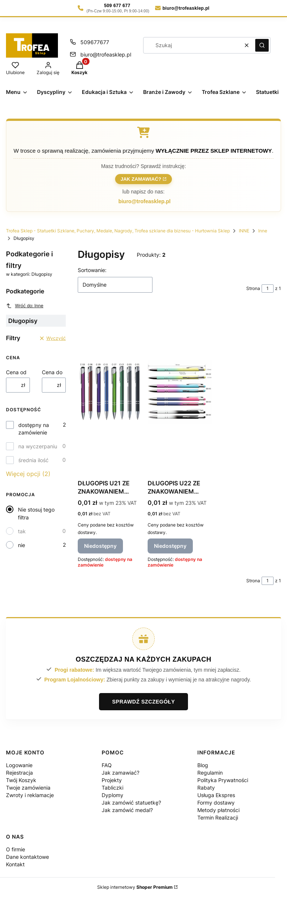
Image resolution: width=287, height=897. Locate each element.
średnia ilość (33, 460)
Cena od (16, 372)
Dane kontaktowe (27, 857)
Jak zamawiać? (140, 179)
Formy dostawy (216, 802)
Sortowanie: (92, 270)
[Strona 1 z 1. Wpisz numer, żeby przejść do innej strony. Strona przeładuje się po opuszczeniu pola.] (268, 288)
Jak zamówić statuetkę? (131, 802)
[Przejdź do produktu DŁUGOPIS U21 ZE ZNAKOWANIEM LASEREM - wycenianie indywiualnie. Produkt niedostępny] (110, 392)
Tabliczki (112, 787)
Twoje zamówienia (28, 787)
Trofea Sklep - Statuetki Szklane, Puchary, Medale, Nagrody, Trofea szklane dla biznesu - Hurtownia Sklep (118, 231)
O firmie (15, 849)
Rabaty (206, 787)
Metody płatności (218, 810)
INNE (244, 231)
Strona (253, 288)
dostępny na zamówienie (33, 429)
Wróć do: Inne (24, 306)
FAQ (107, 765)
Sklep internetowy (135, 887)
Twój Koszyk (21, 780)
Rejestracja (19, 772)
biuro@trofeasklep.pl (144, 201)
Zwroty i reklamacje (30, 795)
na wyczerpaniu (37, 446)
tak (22, 531)
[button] (262, 45)
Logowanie (19, 765)
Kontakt (15, 864)
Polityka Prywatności (222, 780)
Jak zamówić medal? (127, 810)
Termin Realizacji (217, 817)
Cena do (52, 372)
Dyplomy (112, 795)
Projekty (112, 780)
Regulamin (210, 772)
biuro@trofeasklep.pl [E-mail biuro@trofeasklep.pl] (105, 54)
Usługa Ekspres (216, 795)
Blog (202, 765)
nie (21, 545)
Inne (262, 231)
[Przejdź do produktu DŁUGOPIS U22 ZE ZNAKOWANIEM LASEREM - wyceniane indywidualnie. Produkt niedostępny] (180, 392)
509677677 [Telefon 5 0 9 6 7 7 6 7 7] (94, 42)
